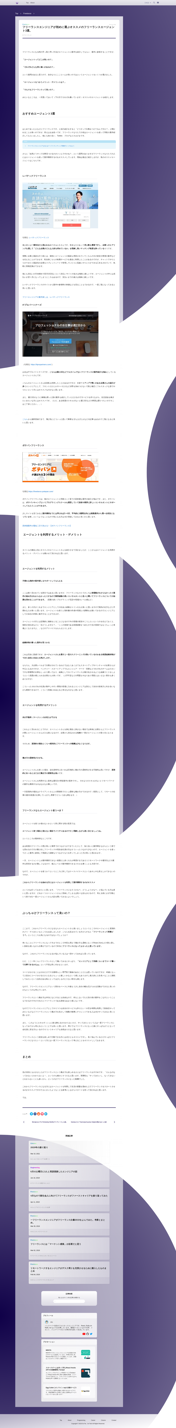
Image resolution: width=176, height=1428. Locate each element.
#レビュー (51, 1256)
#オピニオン (34, 1231)
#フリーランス (35, 1183)
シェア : (25, 1114)
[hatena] (45, 1114)
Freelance (27, 13)
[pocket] (42, 1114)
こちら (25, 419)
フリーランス (27, 35)
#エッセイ (34, 1159)
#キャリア (40, 1159)
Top (27, 3)
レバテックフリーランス (39, 238)
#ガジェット (34, 1280)
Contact (114, 1420)
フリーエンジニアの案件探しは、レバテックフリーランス (46, 297)
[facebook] (35, 1114)
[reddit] (38, 1114)
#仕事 (45, 1159)
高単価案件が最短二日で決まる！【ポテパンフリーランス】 (47, 526)
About (32, 3)
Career (93, 1420)
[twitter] (31, 1114)
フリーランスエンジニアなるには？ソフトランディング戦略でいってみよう (51, 146)
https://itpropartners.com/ (41, 364)
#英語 (41, 1183)
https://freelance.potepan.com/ (40, 491)
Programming (81, 1420)
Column (103, 1420)
